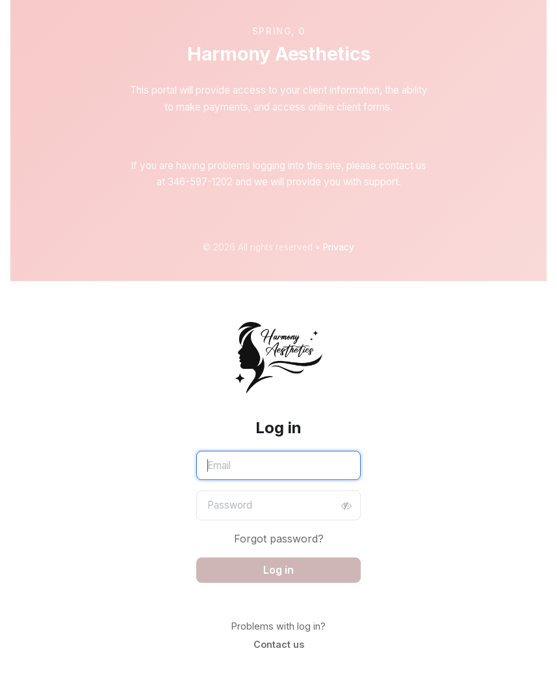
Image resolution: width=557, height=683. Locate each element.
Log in (278, 569)
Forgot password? (279, 538)
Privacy (338, 247)
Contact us (278, 644)
